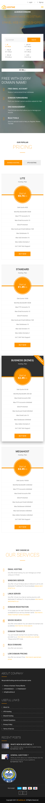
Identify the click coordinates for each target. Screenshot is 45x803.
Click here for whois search (23, 626)
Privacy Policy (7, 724)
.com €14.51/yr (25, 56)
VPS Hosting (7, 711)
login (29, 2)
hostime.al (21, 800)
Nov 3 (21, 761)
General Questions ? (19, 755)
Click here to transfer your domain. (28, 637)
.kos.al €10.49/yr (6, 56)
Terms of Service (8, 729)
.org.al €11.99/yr (6, 51)
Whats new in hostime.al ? (22, 744)
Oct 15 (21, 749)
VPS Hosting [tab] (31, 163)
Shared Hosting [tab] (13, 163)
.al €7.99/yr (6, 45)
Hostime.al (15, 749)
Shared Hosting (8, 716)
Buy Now (22, 254)
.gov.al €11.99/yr (25, 45)
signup (40, 2)
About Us (6, 707)
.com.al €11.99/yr (25, 51)
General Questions (9, 720)
